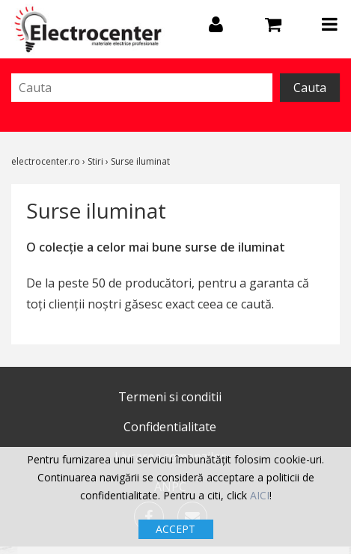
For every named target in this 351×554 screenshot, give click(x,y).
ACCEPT (175, 529)
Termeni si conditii (170, 397)
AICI (259, 495)
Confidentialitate (169, 426)
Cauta (309, 87)
